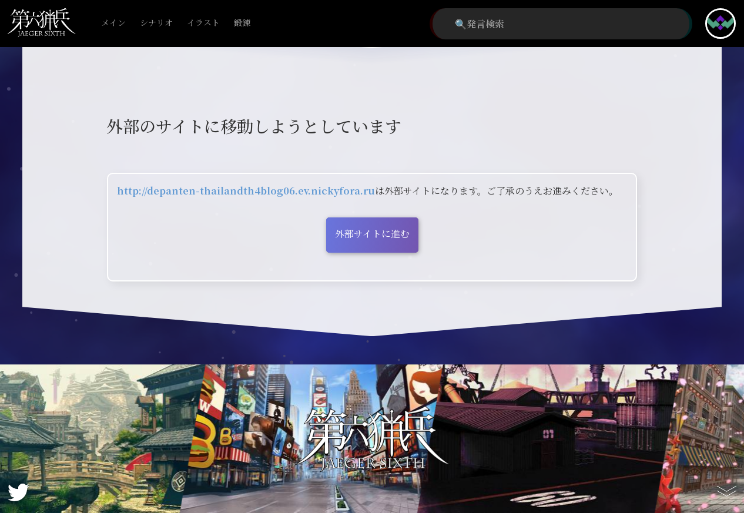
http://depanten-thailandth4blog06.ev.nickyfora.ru (246, 190)
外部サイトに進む (372, 233)
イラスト (203, 23)
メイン (113, 23)
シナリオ (156, 23)
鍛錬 (242, 23)
